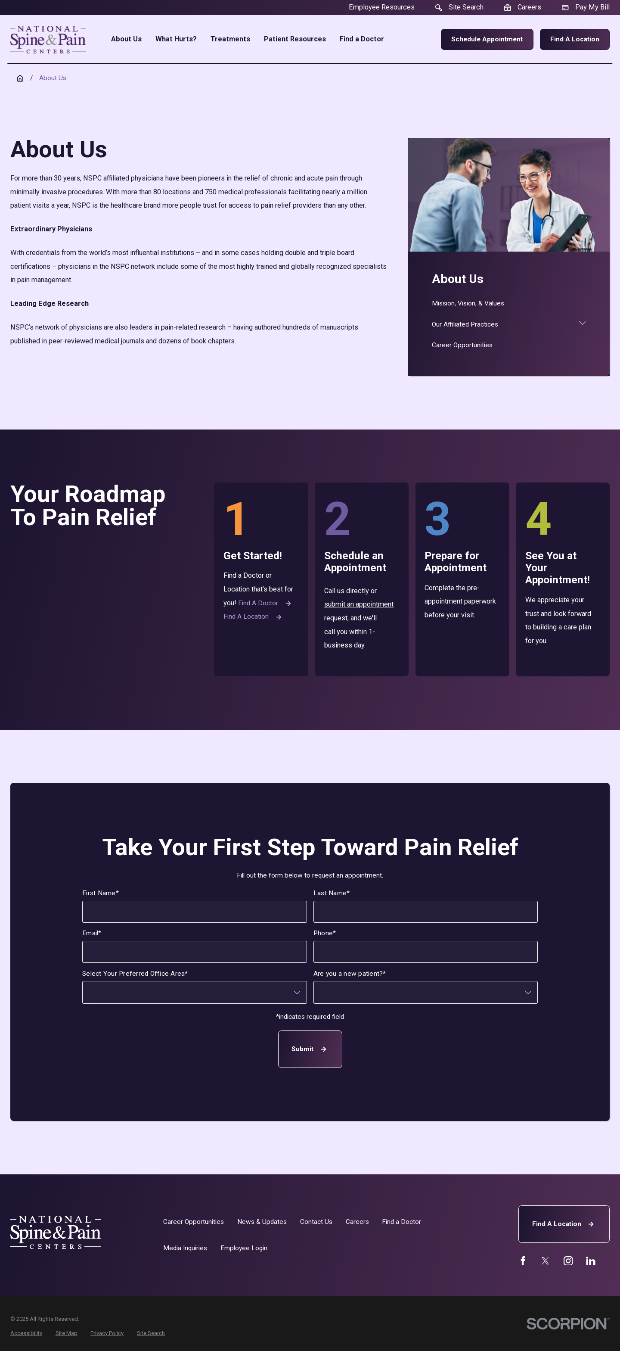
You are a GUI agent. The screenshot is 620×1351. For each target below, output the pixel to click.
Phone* (324, 933)
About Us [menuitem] (126, 39)
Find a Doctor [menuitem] (362, 39)
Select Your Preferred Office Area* (135, 973)
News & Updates (262, 1222)
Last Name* (331, 893)
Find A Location (564, 1224)
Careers (357, 1222)
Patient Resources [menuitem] (295, 39)
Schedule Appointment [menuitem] (487, 39)
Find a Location (574, 39)
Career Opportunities (193, 1222)
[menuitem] (509, 303)
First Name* (100, 893)
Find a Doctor (265, 603)
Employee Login (243, 1248)
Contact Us (316, 1222)
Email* (91, 933)
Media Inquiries (185, 1248)
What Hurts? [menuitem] (176, 39)
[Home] (48, 39)
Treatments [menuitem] (230, 39)
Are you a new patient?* (349, 973)
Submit (310, 1049)
